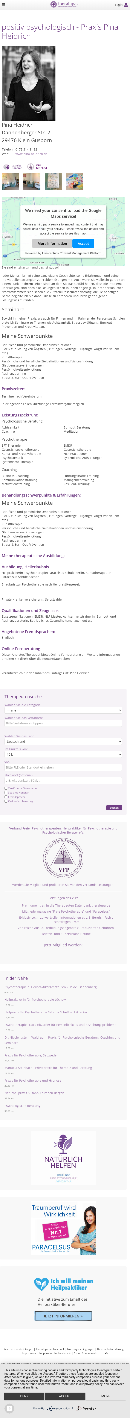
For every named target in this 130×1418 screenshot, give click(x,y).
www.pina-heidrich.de (31, 154)
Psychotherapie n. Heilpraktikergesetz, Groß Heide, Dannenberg (51, 987)
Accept (83, 243)
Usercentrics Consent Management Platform (71, 253)
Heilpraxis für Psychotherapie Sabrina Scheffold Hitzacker (46, 1012)
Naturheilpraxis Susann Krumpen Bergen (34, 1093)
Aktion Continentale (85, 1353)
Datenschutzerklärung (110, 1349)
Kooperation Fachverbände (55, 1353)
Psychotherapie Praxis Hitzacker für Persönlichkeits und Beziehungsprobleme (60, 1025)
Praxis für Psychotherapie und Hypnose (33, 1080)
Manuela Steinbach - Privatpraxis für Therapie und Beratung (48, 1068)
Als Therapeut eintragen (18, 1349)
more (105, 1396)
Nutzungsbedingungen (80, 1349)
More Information (52, 243)
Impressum (29, 1353)
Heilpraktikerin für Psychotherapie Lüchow (35, 999)
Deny (24, 1396)
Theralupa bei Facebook (50, 1349)
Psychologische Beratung (22, 1106)
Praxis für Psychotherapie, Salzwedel (31, 1055)
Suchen (114, 807)
